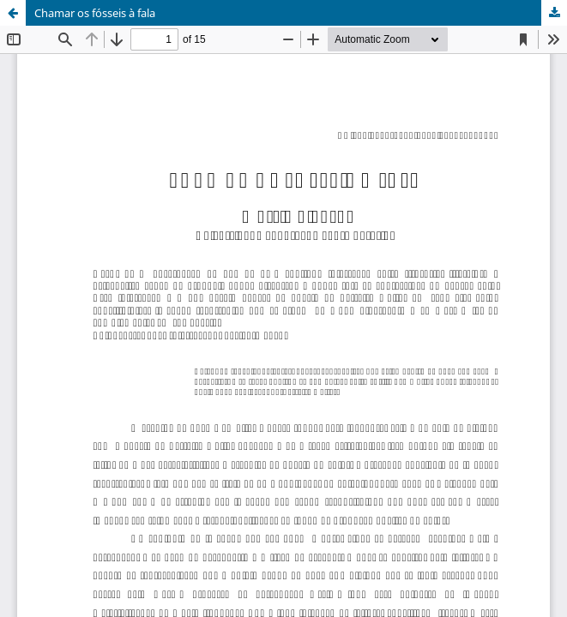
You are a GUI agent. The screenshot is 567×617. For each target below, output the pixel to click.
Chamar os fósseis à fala (94, 13)
